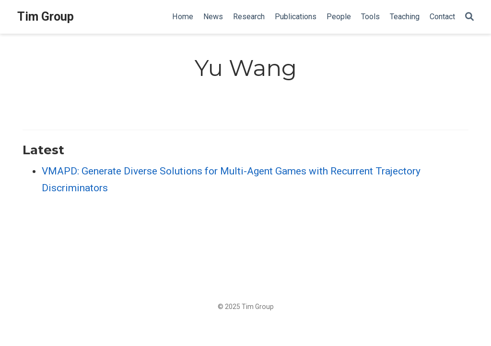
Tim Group (45, 17)
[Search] (469, 17)
